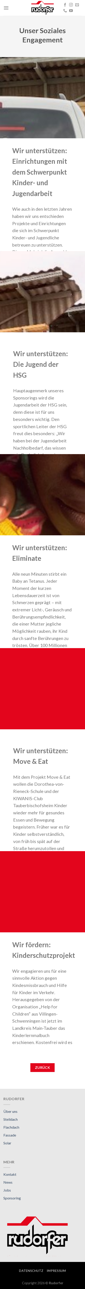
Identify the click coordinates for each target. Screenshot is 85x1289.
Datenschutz (31, 1271)
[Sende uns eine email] (77, 5)
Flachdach (11, 1127)
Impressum (56, 1271)
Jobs (7, 1190)
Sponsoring (12, 1198)
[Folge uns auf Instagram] (71, 5)
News (7, 1182)
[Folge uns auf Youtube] (71, 11)
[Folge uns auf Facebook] (65, 5)
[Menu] (6, 7)
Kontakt (9, 1174)
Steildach (10, 1119)
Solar (7, 1143)
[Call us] (65, 11)
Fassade (9, 1135)
